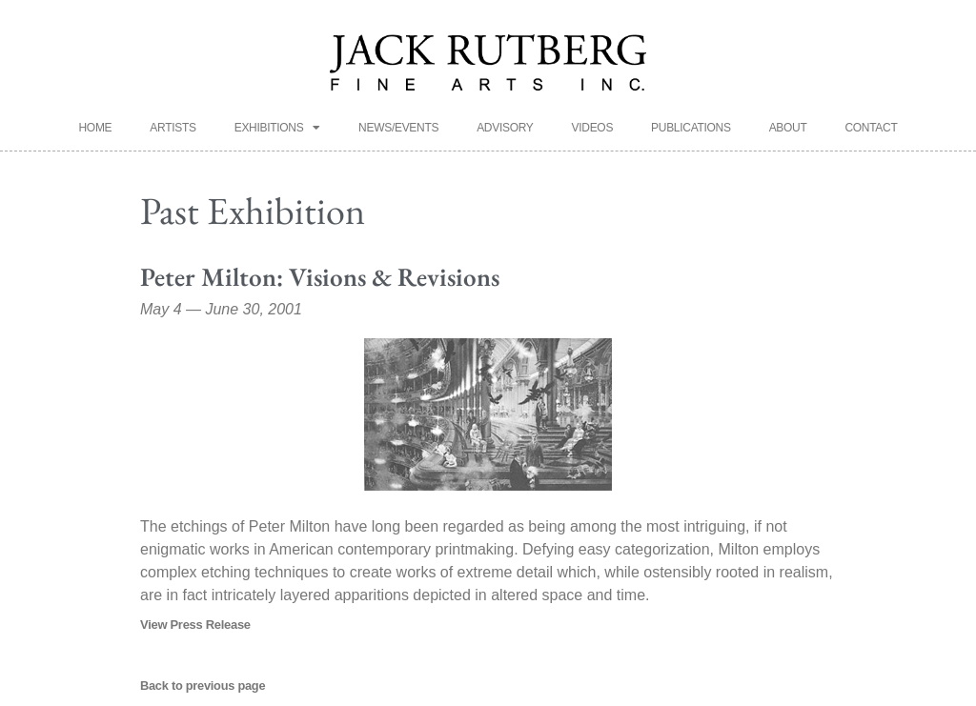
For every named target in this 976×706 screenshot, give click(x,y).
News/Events (398, 127)
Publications (691, 127)
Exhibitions (277, 128)
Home (95, 127)
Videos (593, 127)
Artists (172, 127)
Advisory (505, 127)
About (788, 127)
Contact (870, 127)
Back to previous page (202, 685)
